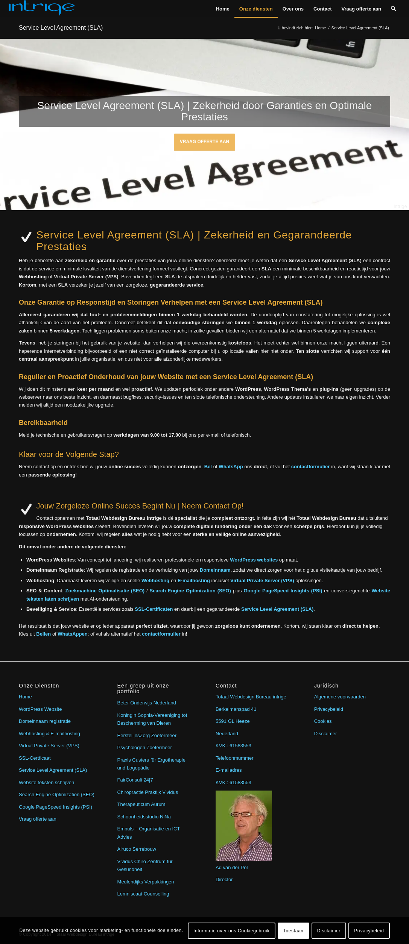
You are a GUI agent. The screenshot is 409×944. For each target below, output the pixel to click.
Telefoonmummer (234, 758)
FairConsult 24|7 (135, 780)
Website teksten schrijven (46, 782)
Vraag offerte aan (205, 139)
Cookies (323, 721)
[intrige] (41, 8)
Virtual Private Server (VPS (48, 745)
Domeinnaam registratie (45, 721)
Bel (208, 466)
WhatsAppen (72, 634)
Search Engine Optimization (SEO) (56, 794)
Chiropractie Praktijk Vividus (147, 792)
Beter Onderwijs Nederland (146, 703)
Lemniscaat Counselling (143, 894)
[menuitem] (222, 8)
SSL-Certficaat (35, 758)
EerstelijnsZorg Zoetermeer (147, 735)
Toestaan (293, 930)
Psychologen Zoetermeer (144, 747)
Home (25, 697)
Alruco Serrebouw (136, 849)
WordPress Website (40, 709)
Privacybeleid (328, 709)
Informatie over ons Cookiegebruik (231, 930)
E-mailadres (229, 770)
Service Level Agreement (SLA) (61, 27)
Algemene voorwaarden (340, 697)
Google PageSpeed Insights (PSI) (55, 807)
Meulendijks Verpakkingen (145, 882)
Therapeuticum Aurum (141, 804)
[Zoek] (393, 8)
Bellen (43, 634)
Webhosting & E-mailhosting (49, 733)
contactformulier (310, 466)
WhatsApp (231, 466)
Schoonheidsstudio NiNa (144, 817)
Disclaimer (325, 733)
